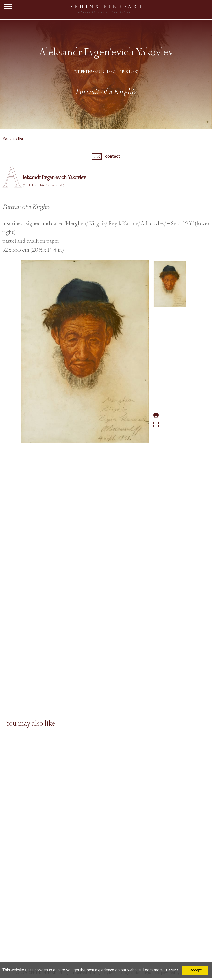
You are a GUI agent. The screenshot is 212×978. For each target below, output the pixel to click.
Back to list (13, 138)
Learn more (153, 970)
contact (106, 156)
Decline (172, 970)
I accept (195, 970)
